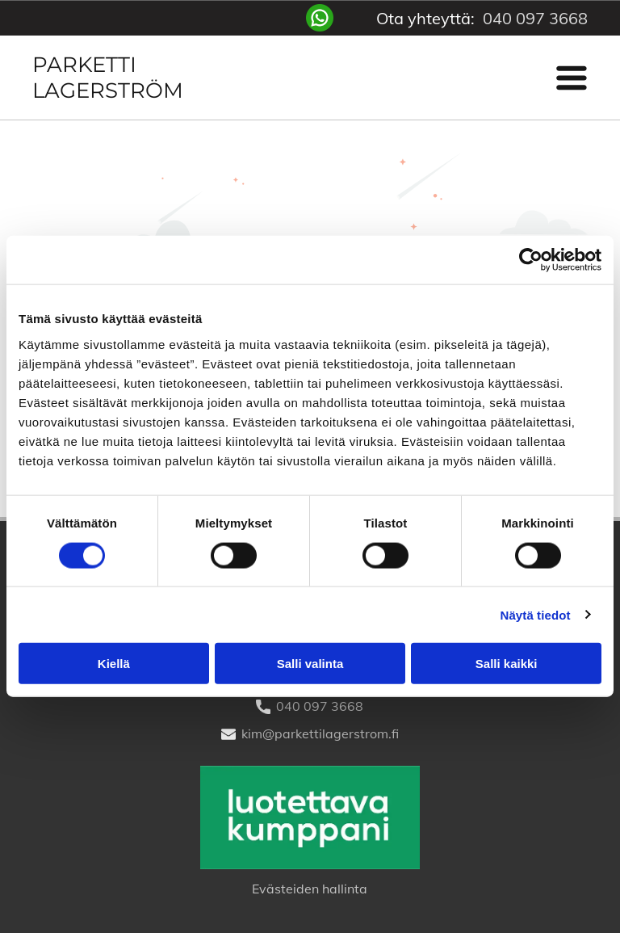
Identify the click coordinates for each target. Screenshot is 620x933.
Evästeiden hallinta (309, 888)
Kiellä (114, 663)
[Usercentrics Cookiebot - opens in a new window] (530, 260)
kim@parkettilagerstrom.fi (320, 733)
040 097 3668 (535, 18)
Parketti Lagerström (107, 77)
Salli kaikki (506, 663)
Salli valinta (310, 663)
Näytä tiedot (536, 614)
